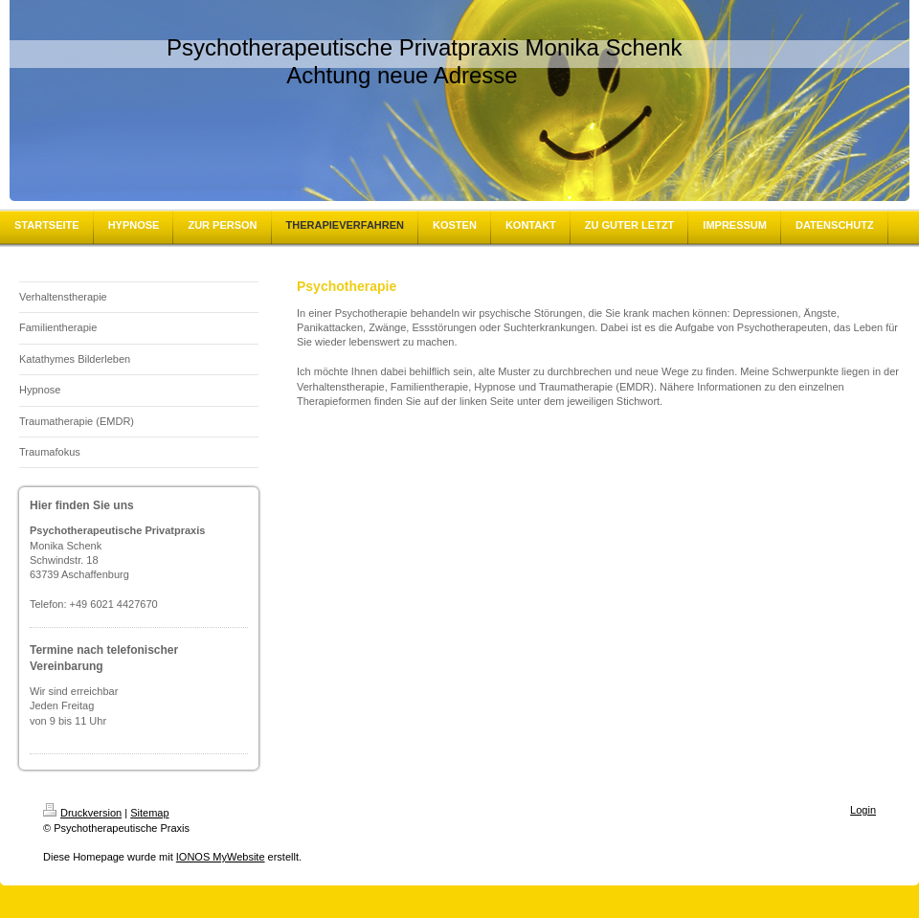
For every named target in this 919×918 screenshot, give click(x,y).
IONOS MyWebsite (220, 856)
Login (863, 810)
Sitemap (149, 812)
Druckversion (82, 812)
